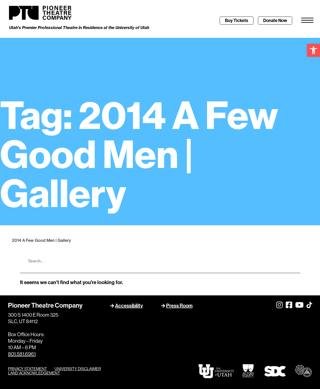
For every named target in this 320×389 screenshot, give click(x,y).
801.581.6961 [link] (22, 354)
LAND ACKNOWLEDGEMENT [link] (34, 373)
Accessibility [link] (129, 306)
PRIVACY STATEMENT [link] (27, 369)
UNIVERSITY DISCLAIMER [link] (78, 369)
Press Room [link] (179, 306)
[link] (313, 50)
